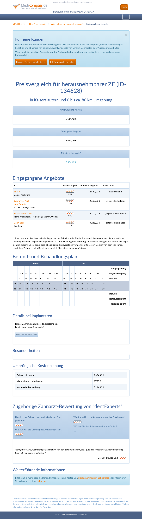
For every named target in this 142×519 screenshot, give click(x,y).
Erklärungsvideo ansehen (62, 62)
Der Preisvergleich (38, 23)
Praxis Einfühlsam (23, 213)
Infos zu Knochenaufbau (26, 334)
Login (124, 7)
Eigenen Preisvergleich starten (31, 62)
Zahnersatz (42, 481)
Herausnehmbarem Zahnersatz (93, 477)
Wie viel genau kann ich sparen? (67, 23)
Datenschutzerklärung (68, 514)
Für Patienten (45, 507)
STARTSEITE (19, 23)
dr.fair (17, 191)
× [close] (126, 34)
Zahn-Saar (19, 222)
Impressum (83, 514)
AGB (57, 514)
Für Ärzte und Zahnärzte (63, 2)
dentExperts (20, 204)
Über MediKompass (83, 2)
